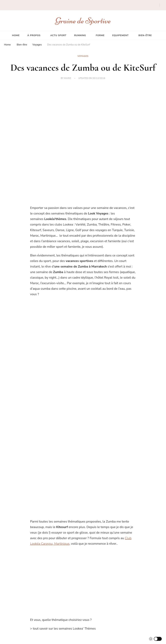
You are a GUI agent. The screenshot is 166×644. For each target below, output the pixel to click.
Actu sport (58, 35)
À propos (33, 35)
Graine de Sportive (83, 20)
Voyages (83, 56)
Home (16, 35)
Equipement (120, 35)
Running (80, 35)
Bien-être (145, 35)
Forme (100, 35)
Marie (67, 78)
